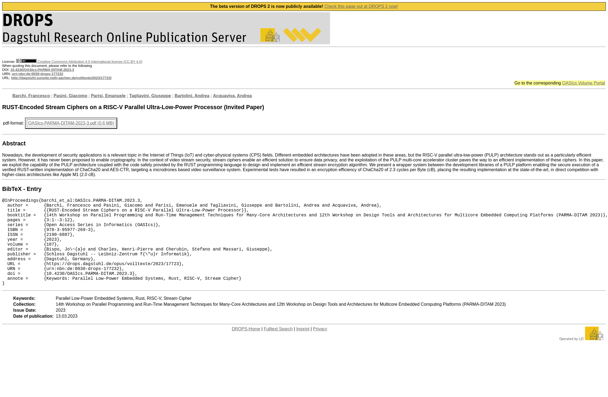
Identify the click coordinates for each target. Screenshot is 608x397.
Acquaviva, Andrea (232, 95)
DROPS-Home (246, 348)
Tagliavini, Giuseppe (150, 95)
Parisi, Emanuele (108, 95)
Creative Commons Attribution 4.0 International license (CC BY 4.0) (79, 62)
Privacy (320, 348)
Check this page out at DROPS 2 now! (361, 6)
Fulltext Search (278, 348)
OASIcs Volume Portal (583, 83)
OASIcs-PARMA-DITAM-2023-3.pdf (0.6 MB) (71, 123)
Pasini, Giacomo (70, 95)
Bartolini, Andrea (192, 95)
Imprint (303, 348)
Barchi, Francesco (31, 95)
